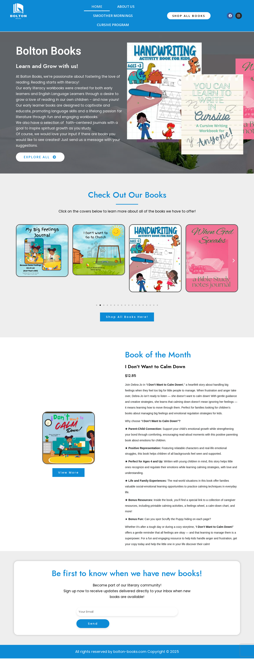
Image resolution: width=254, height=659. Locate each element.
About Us (126, 6)
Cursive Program (113, 24)
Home (96, 6)
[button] (20, 260)
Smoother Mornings (113, 15)
